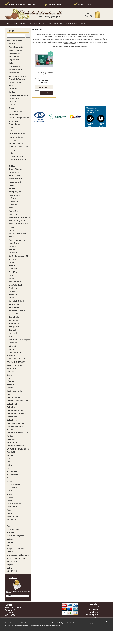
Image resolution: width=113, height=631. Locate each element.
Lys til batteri (11, 500)
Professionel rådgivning (37, 23)
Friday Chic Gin (14, 114)
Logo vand (10, 494)
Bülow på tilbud (11, 384)
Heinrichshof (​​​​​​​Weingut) (16, 137)
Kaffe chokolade (12, 471)
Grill (8, 458)
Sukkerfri (10, 552)
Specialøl (10, 542)
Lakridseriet (13, 204)
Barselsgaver (11, 371)
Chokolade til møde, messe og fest (17, 400)
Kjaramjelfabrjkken (15, 191)
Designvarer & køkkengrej (15, 426)
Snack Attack (13, 291)
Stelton (11, 297)
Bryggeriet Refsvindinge (17, 79)
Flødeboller (10, 436)
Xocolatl (11, 349)
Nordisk (11, 236)
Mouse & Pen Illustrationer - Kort (19, 224)
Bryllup (9, 378)
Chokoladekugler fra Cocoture (16, 413)
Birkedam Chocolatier (16, 66)
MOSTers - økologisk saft (17, 220)
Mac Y (11, 207)
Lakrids (9, 481)
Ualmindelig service (92, 615)
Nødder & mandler (12, 506)
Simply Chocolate (14, 288)
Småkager (10, 539)
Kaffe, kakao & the (12, 474)
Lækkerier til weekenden (14, 503)
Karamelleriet (13, 185)
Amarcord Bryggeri (15, 53)
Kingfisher (12, 188)
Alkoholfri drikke (12, 368)
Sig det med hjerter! (13, 529)
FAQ (49, 23)
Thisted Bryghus (14, 317)
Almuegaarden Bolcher (16, 50)
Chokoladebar (11, 407)
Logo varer (10, 497)
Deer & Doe (12, 101)
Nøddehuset (13, 246)
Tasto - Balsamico (14, 304)
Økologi (9, 568)
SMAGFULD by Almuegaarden (16, 535)
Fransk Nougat (11, 439)
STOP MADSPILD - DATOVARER (16, 362)
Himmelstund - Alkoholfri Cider (18, 146)
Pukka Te (12, 275)
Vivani (11, 336)
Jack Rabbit (13, 166)
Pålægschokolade (12, 516)
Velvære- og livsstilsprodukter (16, 558)
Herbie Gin (12, 140)
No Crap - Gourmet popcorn (17, 233)
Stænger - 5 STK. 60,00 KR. (15, 548)
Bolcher (9, 375)
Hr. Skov (11, 153)
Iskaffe (9, 468)
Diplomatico (13, 105)
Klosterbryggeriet (14, 195)
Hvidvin (9, 465)
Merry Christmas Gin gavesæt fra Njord (44, 73)
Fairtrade (10, 429)
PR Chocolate (13, 269)
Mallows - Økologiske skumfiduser (19, 217)
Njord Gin (12, 230)
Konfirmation (11, 355)
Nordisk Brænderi (14, 243)
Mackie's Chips (13, 211)
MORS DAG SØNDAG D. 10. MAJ (16, 359)
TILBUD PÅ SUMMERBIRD (14, 365)
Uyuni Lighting (13, 333)
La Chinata (12, 198)
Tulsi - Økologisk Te (15, 326)
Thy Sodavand (13, 320)
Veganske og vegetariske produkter (18, 555)
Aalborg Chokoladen (15, 352)
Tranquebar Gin (14, 323)
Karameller (10, 478)
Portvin (9, 513)
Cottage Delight (14, 98)
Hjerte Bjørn (13, 150)
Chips (8, 394)
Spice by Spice (13, 294)
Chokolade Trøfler (12, 404)
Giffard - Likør (13, 121)
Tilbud (15, 23)
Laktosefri (10, 490)
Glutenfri (10, 455)
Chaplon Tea (13, 88)
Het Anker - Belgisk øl (16, 143)
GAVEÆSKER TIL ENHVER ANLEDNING (18, 449)
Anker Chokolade (14, 56)
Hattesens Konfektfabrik (17, 133)
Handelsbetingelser (71, 23)
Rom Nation (12, 278)
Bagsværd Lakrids (14, 60)
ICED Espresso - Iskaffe (16, 156)
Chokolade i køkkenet (13, 397)
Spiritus (9, 545)
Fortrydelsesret (94, 612)
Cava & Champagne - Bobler (15, 391)
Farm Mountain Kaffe (15, 111)
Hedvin (9, 461)
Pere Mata (12, 265)
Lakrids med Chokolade (14, 484)
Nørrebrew (12, 249)
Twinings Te (13, 330)
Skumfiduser (11, 532)
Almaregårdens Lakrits (16, 47)
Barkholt (12, 63)
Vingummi (10, 564)
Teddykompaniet (14, 307)
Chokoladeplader (12, 416)
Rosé (8, 523)
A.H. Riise (12, 43)
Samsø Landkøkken (15, 281)
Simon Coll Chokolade (15, 285)
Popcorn (9, 510)
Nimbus (11, 227)
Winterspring (13, 346)
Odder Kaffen (13, 252)
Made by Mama (13, 214)
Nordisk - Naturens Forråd (17, 240)
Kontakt (83, 23)
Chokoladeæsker (12, 420)
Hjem (7, 23)
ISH (10, 162)
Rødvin (9, 526)
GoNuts (11, 130)
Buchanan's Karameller (16, 82)
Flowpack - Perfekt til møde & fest (18, 433)
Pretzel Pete (13, 272)
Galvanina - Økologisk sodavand (19, 117)
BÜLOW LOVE (11, 381)
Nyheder (23, 23)
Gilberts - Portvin (14, 124)
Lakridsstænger (12, 487)
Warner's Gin (13, 342)
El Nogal (11, 108)
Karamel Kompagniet (15, 178)
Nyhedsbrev (58, 23)
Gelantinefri (11, 452)
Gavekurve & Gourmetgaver (15, 445)
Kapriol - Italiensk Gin (16, 175)
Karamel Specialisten (15, 182)
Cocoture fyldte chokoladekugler (19, 95)
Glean (11, 127)
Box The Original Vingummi (17, 76)
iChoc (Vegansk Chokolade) (17, 159)
